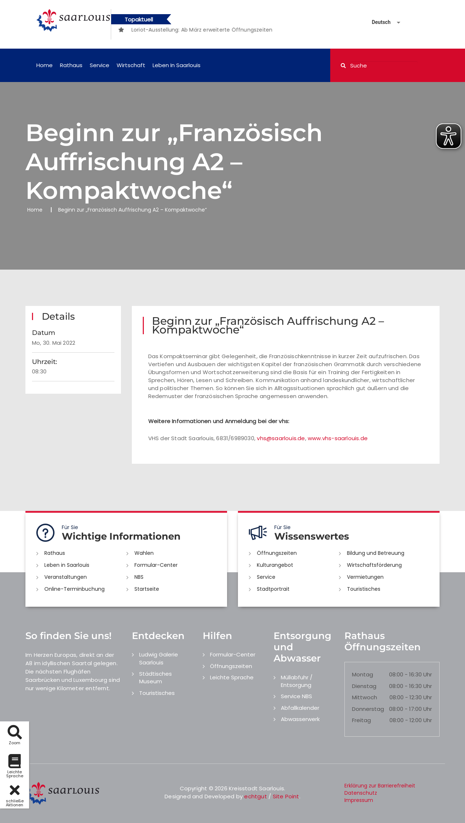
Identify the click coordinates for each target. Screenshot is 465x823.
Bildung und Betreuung (375, 553)
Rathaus (71, 65)
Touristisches (363, 589)
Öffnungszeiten (277, 553)
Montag (362, 674)
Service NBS (296, 696)
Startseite (146, 589)
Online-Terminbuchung (74, 589)
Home (44, 65)
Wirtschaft (131, 65)
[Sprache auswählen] (377, 22)
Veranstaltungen (65, 577)
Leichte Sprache (232, 677)
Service (99, 65)
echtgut (255, 796)
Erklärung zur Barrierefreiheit (379, 785)
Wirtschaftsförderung (374, 565)
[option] (213, 30)
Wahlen (144, 553)
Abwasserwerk (300, 719)
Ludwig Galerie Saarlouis (158, 658)
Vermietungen (365, 577)
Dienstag (364, 686)
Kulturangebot (275, 565)
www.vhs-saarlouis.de (338, 438)
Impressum (358, 800)
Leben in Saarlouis (177, 65)
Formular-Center (156, 565)
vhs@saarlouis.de (281, 438)
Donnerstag (368, 709)
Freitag (361, 720)
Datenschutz (360, 793)
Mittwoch (364, 697)
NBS (138, 577)
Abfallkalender (300, 708)
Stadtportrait (273, 589)
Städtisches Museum (155, 677)
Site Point (286, 796)
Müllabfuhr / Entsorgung (296, 681)
